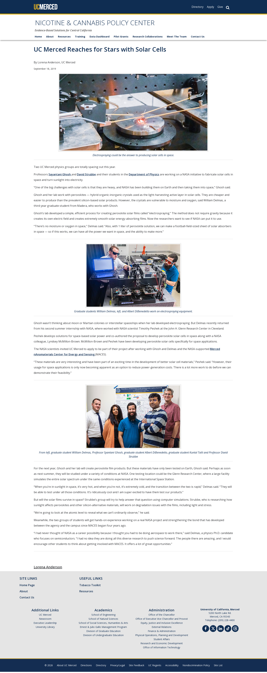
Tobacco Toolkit (90, 586)
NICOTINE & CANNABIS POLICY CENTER (103, 24)
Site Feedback (136, 666)
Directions (86, 666)
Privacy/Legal (117, 666)
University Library (45, 628)
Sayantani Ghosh (60, 175)
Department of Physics (144, 175)
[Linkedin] (220, 630)
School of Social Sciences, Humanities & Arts (103, 624)
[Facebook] (206, 630)
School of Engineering (103, 615)
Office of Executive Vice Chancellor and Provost (162, 620)
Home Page (27, 586)
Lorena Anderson (48, 568)
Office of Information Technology (161, 648)
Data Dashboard (99, 37)
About (50, 37)
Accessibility (171, 666)
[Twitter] (213, 629)
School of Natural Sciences (103, 620)
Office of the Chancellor (161, 615)
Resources (64, 37)
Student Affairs (162, 640)
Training (80, 37)
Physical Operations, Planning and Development (161, 636)
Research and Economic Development (161, 644)
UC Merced (45, 615)
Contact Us (198, 37)
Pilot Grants (121, 37)
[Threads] (235, 629)
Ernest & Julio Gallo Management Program (103, 628)
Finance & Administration (162, 632)
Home (38, 37)
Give (220, 7)
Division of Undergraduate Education (103, 636)
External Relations (161, 628)
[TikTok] (228, 629)
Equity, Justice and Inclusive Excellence (162, 624)
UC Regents (154, 666)
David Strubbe (86, 175)
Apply (210, 7)
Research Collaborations (148, 37)
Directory (197, 7)
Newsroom (45, 620)
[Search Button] (227, 7)
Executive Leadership (45, 624)
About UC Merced (66, 666)
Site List (218, 666)
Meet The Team (177, 37)
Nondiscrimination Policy (196, 666)
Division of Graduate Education (103, 632)
